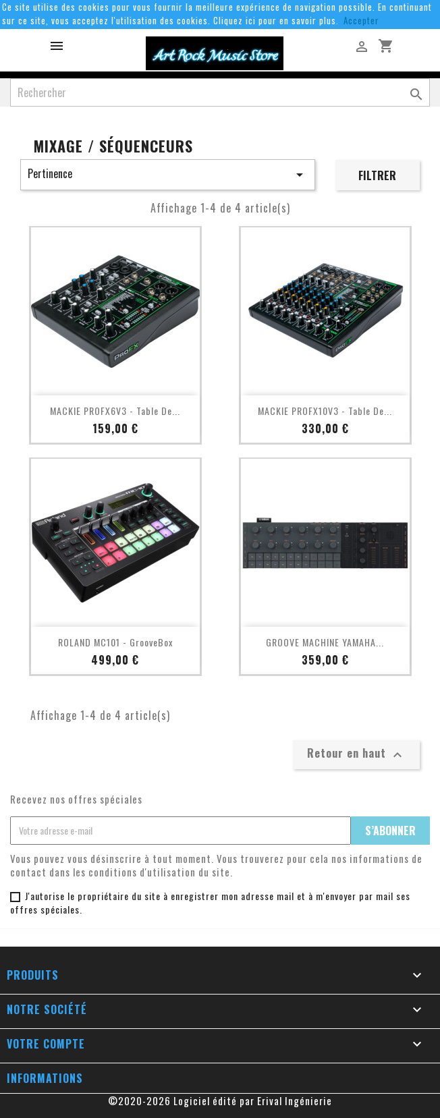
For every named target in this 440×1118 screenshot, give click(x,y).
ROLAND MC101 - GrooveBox (115, 642)
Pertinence (168, 174)
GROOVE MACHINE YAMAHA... (325, 642)
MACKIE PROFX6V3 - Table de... (115, 410)
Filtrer (377, 175)
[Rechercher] (220, 92)
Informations (45, 1078)
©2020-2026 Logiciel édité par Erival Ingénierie (220, 1100)
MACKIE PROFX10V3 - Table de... (325, 410)
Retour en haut (356, 753)
